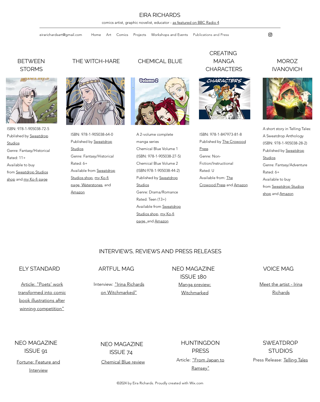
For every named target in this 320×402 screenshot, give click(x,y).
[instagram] (270, 34)
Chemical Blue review (123, 362)
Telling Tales (296, 360)
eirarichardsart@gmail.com (60, 34)
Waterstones (92, 184)
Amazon (78, 192)
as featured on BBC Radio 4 (196, 22)
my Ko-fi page (35, 179)
